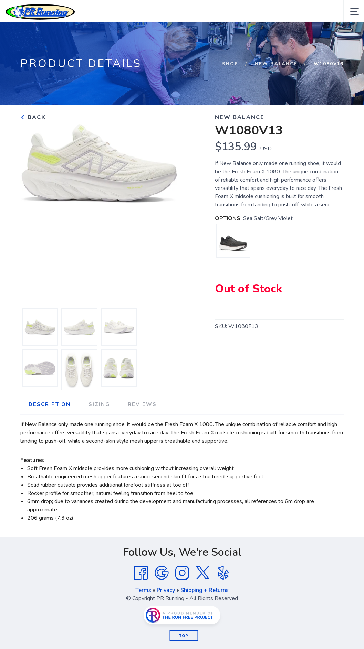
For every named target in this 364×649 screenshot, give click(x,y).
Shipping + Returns (204, 590)
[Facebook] (141, 573)
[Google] (161, 573)
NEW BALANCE (276, 64)
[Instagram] (182, 573)
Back (33, 117)
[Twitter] (203, 573)
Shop (230, 64)
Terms (143, 590)
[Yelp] (223, 573)
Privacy (166, 590)
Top (183, 635)
